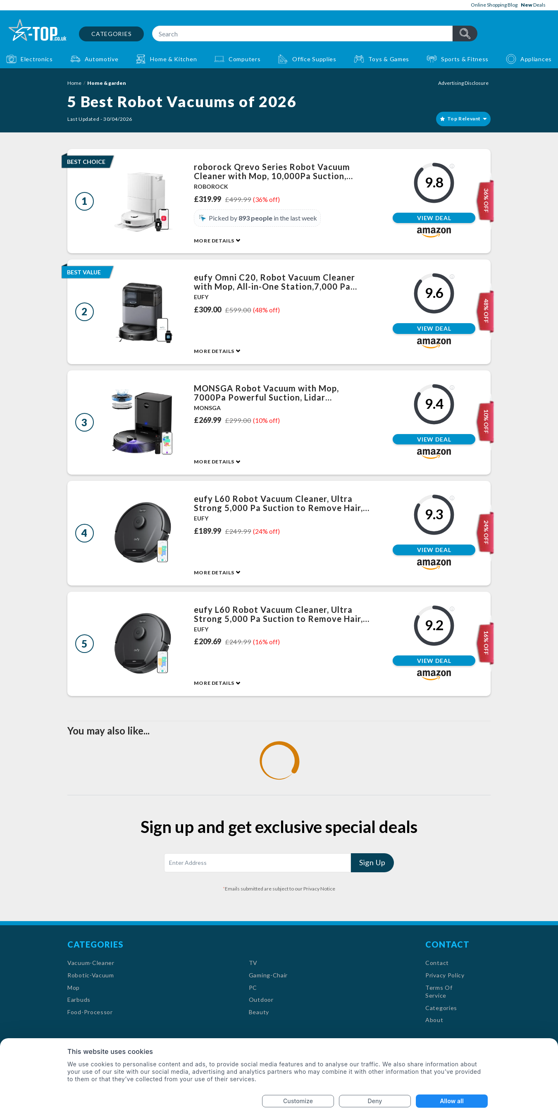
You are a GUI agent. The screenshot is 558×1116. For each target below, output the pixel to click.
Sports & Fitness (465, 58)
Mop (73, 987)
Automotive (102, 58)
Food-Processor (90, 1011)
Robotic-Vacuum (90, 975)
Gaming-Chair (268, 975)
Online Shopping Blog (494, 5)
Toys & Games (388, 58)
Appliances (536, 58)
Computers (244, 58)
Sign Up (372, 862)
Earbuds (79, 999)
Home (74, 83)
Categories (111, 33)
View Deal (434, 218)
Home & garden (106, 83)
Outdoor (261, 999)
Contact (437, 962)
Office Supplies (314, 58)
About (434, 1019)
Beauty (259, 1011)
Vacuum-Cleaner (90, 962)
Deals (533, 5)
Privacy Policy (445, 975)
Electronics (37, 58)
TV (253, 962)
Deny (375, 1100)
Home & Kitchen (173, 58)
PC (253, 987)
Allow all (451, 1100)
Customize (298, 1100)
